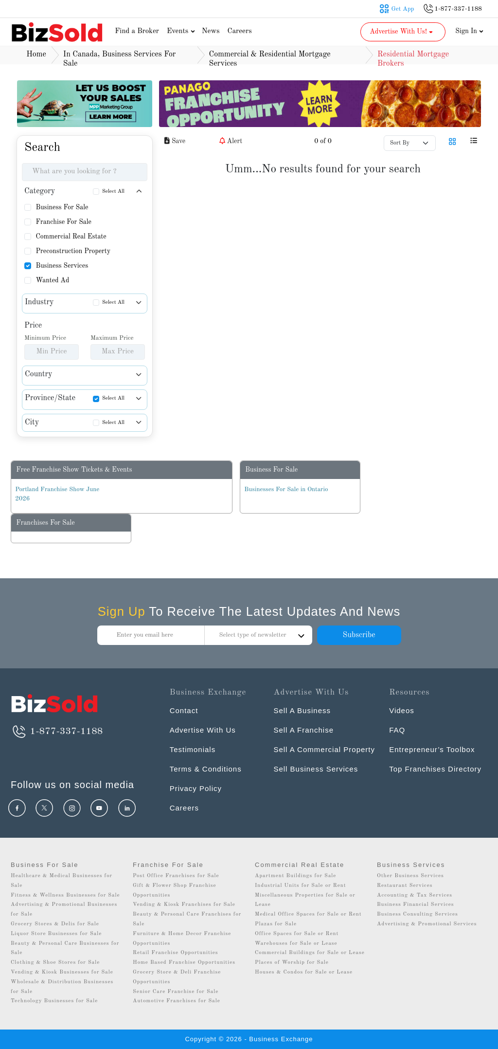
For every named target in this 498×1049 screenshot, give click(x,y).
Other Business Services (410, 876)
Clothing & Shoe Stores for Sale (55, 962)
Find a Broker (137, 31)
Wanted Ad (52, 280)
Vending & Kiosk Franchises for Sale (184, 904)
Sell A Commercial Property (324, 749)
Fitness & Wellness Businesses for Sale (65, 895)
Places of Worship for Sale (292, 962)
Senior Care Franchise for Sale (175, 991)
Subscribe (358, 635)
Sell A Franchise (303, 730)
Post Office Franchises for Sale (176, 876)
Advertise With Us (203, 730)
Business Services (62, 265)
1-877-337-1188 (57, 731)
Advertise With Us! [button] (402, 31)
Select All (113, 191)
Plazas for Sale (276, 924)
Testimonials (193, 749)
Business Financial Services (415, 904)
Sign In (469, 31)
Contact (184, 710)
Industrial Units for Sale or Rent (300, 885)
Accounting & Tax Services (414, 895)
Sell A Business (302, 710)
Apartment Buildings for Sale (295, 876)
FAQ (397, 730)
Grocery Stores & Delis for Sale (55, 924)
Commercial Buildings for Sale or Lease (310, 953)
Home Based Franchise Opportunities (184, 962)
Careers (240, 31)
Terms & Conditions (206, 769)
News (211, 31)
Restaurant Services (405, 885)
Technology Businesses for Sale (54, 1001)
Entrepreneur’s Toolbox (432, 749)
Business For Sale (62, 207)
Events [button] (182, 31)
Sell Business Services (315, 769)
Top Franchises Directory (435, 769)
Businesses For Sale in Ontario (286, 489)
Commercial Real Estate (71, 236)
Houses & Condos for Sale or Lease (304, 972)
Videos (401, 710)
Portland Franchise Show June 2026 (57, 494)
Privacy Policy (196, 788)
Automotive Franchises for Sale (176, 1001)
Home (36, 54)
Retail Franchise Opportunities (175, 953)
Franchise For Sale (63, 222)
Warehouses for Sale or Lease (296, 943)
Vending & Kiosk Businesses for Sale (62, 972)
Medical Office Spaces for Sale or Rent (308, 914)
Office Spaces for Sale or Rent (296, 934)
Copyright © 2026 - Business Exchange (249, 1039)
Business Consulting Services (417, 914)
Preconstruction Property (73, 251)
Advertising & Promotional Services (427, 924)
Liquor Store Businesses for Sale (56, 934)
